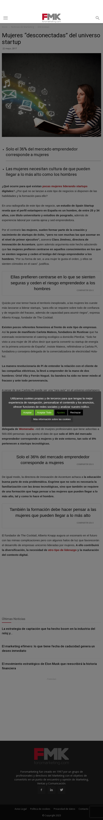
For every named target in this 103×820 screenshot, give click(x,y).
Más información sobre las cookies (52, 419)
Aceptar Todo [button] (44, 412)
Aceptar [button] (27, 412)
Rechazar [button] (75, 412)
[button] (97, 18)
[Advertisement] (52, 6)
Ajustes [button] (61, 412)
